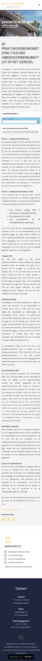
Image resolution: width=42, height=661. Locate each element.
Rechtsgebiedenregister (12, 647)
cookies (20, 657)
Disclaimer (25, 647)
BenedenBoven (21, 653)
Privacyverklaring (19, 650)
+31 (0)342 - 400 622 (21, 600)
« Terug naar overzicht (11, 509)
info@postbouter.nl (22, 603)
